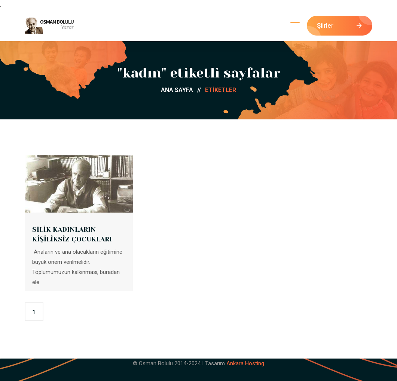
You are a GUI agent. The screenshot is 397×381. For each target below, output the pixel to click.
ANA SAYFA (183, 90)
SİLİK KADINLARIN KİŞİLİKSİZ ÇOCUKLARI (72, 234)
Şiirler (339, 25)
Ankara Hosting (245, 363)
